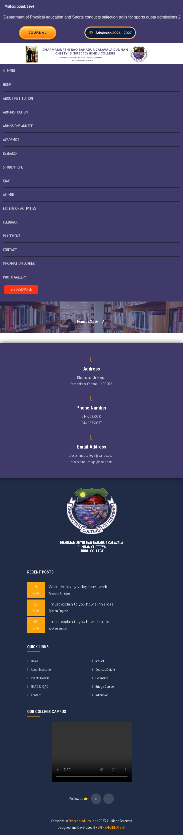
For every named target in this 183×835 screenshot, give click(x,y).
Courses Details (103, 669)
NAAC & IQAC (37, 686)
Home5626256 (87, 321)
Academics (11, 139)
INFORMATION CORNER (19, 263)
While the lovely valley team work (77, 586)
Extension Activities (19, 208)
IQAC (6, 180)
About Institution (39, 669)
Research (10, 153)
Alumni (8, 194)
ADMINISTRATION (15, 112)
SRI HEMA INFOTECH (111, 827)
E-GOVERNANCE (21, 289)
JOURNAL (37, 32)
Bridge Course (103, 686)
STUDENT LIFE (13, 167)
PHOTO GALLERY (14, 277)
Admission (100, 695)
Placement (11, 235)
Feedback (10, 222)
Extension (100, 678)
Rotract (98, 661)
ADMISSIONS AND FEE (18, 125)
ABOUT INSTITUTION (18, 98)
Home (7, 84)
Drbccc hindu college (83, 820)
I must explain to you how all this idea (81, 604)
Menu (9, 70)
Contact (10, 249)
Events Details (38, 678)
